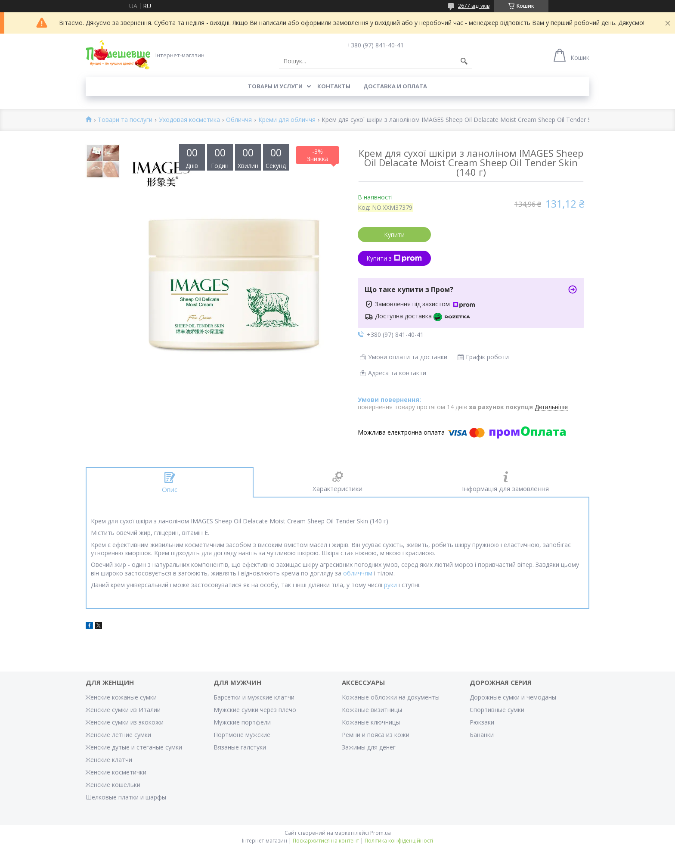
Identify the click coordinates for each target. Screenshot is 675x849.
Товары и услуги (275, 86)
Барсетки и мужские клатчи (254, 697)
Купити (394, 234)
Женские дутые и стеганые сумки (134, 747)
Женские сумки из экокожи (125, 722)
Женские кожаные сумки (121, 697)
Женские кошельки (113, 785)
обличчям (357, 573)
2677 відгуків (473, 5)
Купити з (394, 258)
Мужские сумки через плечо (255, 710)
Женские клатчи (109, 760)
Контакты (333, 86)
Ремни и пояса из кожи (375, 735)
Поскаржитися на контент (326, 840)
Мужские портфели (242, 722)
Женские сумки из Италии (123, 710)
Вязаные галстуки (240, 747)
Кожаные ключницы (371, 722)
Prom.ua (380, 833)
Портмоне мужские (242, 735)
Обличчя (239, 120)
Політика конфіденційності (399, 840)
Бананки (482, 735)
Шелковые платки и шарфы (126, 797)
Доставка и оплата (395, 86)
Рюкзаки (482, 722)
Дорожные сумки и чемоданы (513, 697)
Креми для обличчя (287, 120)
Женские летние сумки (118, 735)
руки (390, 585)
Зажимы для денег (369, 747)
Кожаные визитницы (372, 710)
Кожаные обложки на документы (391, 697)
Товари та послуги (125, 120)
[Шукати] (464, 61)
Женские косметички (116, 772)
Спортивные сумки (497, 710)
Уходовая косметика (189, 120)
